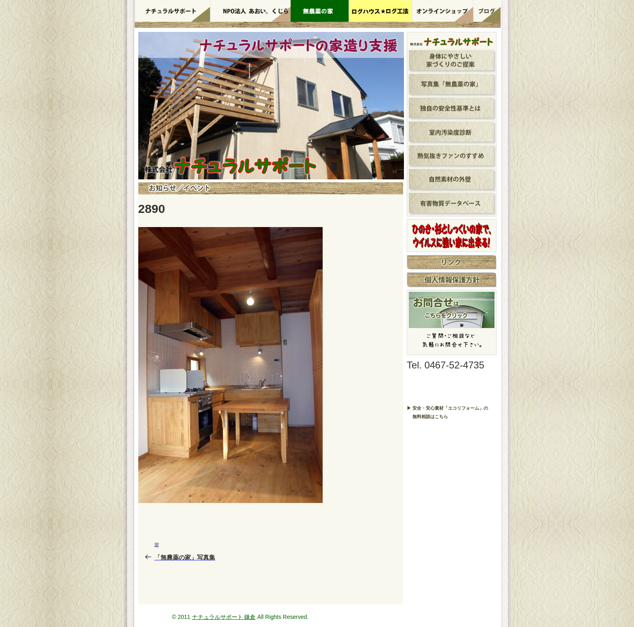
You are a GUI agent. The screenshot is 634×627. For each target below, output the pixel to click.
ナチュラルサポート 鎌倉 (224, 617)
